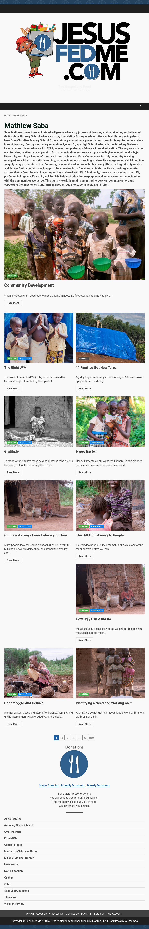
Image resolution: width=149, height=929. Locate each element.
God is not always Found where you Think (38, 505)
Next (91, 737)
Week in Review (14, 903)
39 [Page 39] (85, 737)
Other (8, 884)
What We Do (56, 913)
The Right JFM (38, 338)
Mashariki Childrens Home (21, 851)
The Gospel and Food (74, 87)
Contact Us (72, 913)
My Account (114, 913)
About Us (41, 913)
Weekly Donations (98, 785)
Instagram (99, 913)
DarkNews (115, 921)
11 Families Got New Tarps (110, 338)
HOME (30, 913)
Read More (13, 303)
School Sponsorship (17, 890)
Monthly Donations (73, 785)
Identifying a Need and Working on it (110, 673)
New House (84, 359)
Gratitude (38, 421)
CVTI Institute (12, 831)
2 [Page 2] (62, 737)
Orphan (8, 877)
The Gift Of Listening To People (110, 505)
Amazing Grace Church (18, 825)
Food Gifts (12, 276)
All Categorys (12, 818)
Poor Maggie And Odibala (38, 673)
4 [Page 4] (73, 737)
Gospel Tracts (25, 359)
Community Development (74, 234)
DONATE (86, 913)
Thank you (10, 897)
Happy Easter (110, 421)
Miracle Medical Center (19, 858)
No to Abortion (13, 871)
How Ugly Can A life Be (110, 589)
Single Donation (49, 785)
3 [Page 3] (67, 737)
